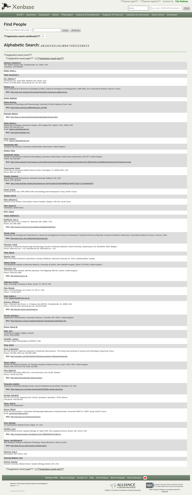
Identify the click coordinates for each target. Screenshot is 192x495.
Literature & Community (137, 14)
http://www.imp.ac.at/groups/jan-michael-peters (29, 446)
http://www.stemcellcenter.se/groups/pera (26, 378)
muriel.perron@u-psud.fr (18, 413)
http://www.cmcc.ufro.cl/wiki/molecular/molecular (29, 238)
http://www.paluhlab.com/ (20, 133)
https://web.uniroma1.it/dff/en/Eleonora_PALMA (29, 108)
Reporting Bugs (67, 477)
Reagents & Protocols (112, 14)
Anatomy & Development (87, 14)
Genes (55, 14)
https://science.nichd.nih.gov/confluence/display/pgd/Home (33, 227)
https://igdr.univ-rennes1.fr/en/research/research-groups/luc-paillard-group (39, 92)
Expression (44, 14)
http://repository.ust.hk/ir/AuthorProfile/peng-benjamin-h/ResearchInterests (39, 356)
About (134, 477)
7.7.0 (17, 486)
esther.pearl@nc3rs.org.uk (19, 298)
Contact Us (168, 1)
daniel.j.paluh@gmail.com (19, 129)
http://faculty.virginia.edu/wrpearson (24, 309)
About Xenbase (118, 477)
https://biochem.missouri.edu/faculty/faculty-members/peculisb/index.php (38, 321)
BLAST (20, 14)
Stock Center (158, 14)
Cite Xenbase (102, 477)
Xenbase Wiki (51, 477)
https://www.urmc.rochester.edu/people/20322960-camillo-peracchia (37, 389)
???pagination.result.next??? (50, 58)
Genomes (30, 14)
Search (186, 8)
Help (91, 477)
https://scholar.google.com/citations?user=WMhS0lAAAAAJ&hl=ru (36, 434)
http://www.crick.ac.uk (19, 276)
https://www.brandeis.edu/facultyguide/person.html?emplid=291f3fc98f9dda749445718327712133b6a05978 (52, 183)
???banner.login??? (129, 1)
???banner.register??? (150, 1)
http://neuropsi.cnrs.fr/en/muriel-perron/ (26, 417)
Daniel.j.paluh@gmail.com (19, 141)
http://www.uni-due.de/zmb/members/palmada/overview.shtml (34, 117)
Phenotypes (67, 14)
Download (171, 14)
